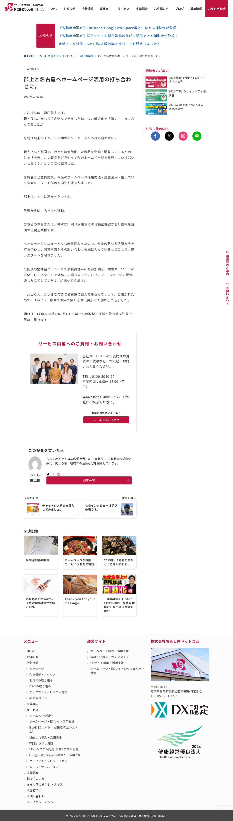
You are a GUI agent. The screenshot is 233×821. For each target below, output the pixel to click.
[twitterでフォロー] (47, 474)
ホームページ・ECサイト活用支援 (52, 721)
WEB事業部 (33, 68)
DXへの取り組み (40, 686)
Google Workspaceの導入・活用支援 (55, 755)
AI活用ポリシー (39, 698)
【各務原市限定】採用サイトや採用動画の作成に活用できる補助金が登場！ (118, 35)
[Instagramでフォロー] (58, 474)
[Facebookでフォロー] (53, 474)
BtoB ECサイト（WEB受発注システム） (53, 729)
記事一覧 (106, 480)
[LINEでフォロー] (196, 135)
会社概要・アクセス (42, 675)
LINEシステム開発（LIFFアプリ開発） (55, 749)
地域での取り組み (41, 680)
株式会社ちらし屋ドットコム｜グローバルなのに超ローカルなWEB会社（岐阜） (121, 815)
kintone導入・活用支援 (45, 737)
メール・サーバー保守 (44, 767)
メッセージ (36, 669)
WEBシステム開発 (41, 743)
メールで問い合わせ (106, 420)
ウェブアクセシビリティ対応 (48, 761)
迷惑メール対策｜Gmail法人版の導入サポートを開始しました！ (109, 43)
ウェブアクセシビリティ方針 (48, 692)
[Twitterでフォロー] (169, 135)
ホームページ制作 (41, 716)
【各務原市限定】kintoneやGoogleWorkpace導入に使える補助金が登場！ (119, 27)
